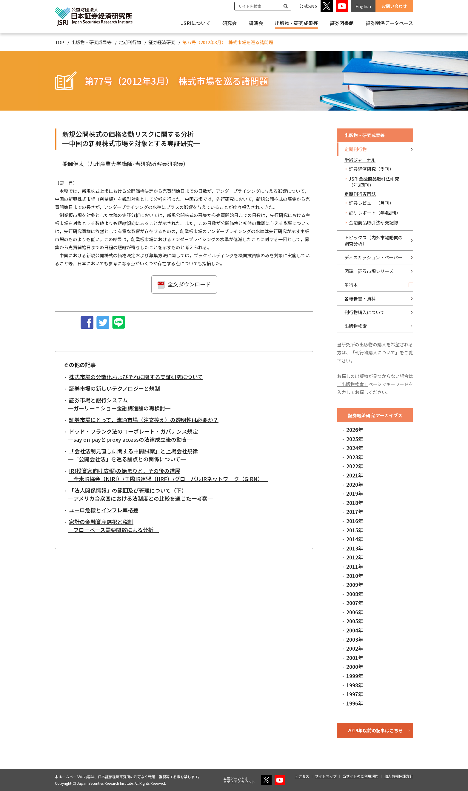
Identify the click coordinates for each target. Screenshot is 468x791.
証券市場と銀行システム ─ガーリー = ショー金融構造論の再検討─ (119, 404)
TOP (59, 42)
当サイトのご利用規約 (360, 775)
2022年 (354, 466)
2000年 (354, 666)
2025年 (354, 439)
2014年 (354, 539)
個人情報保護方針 (398, 775)
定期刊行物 (130, 42)
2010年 (354, 575)
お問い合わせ (394, 6)
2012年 (354, 557)
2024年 (354, 448)
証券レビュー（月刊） (371, 203)
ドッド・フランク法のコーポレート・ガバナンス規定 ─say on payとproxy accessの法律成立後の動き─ (133, 435)
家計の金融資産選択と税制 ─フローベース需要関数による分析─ (113, 525)
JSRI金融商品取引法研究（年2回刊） (374, 182)
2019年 (354, 493)
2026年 (354, 429)
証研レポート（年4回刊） (375, 213)
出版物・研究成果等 (296, 23)
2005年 (354, 621)
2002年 (354, 648)
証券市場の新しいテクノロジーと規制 (114, 388)
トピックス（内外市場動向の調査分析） (373, 240)
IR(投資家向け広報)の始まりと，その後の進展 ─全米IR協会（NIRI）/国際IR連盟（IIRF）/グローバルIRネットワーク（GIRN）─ (168, 475)
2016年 (354, 521)
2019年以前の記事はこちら (375, 730)
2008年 (354, 594)
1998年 (354, 685)
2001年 (354, 657)
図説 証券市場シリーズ (368, 271)
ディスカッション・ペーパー (373, 257)
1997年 (354, 694)
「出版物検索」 (352, 384)
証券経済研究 (161, 42)
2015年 (354, 530)
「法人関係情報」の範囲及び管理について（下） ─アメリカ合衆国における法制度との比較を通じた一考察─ (140, 494)
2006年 (354, 612)
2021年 (354, 475)
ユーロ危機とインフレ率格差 (103, 510)
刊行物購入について (364, 312)
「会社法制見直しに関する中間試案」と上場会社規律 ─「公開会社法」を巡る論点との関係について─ (133, 455)
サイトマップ (326, 775)
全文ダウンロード (189, 284)
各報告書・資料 (360, 298)
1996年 (354, 703)
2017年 (354, 511)
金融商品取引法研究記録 (373, 222)
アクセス (302, 775)
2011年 (354, 566)
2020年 (354, 484)
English (363, 6)
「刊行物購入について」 (375, 352)
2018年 (354, 502)
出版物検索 (355, 326)
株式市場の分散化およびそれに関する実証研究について (136, 377)
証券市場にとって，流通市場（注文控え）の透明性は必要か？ (143, 420)
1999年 (354, 676)
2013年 (354, 548)
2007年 (354, 603)
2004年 (354, 630)
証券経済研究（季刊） (371, 169)
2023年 (354, 457)
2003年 (354, 639)
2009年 (354, 584)
